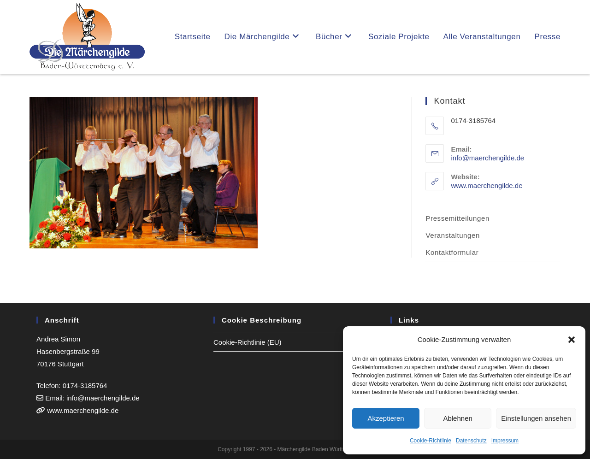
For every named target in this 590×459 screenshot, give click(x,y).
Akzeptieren (385, 418)
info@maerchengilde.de (487, 158)
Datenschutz (471, 440)
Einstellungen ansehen (536, 418)
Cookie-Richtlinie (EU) (247, 342)
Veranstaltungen (452, 235)
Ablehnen (457, 418)
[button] (571, 339)
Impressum (505, 440)
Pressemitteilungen (457, 218)
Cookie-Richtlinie (430, 440)
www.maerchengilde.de (486, 185)
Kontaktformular (451, 252)
